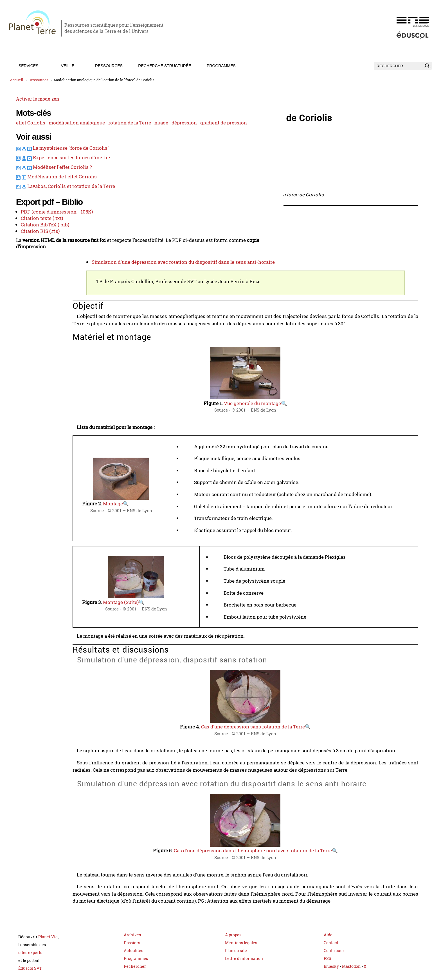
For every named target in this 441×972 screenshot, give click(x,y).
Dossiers (132, 922)
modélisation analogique (66, 124)
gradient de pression (32, 140)
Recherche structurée (164, 65)
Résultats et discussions (159, 239)
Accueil (16, 80)
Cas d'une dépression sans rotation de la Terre (283, 708)
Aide (328, 915)
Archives (132, 915)
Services (29, 65)
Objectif (141, 221)
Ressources (109, 65)
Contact (331, 922)
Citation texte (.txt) (34, 257)
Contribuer (334, 930)
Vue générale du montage (283, 392)
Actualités (133, 930)
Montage (165, 488)
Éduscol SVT (30, 948)
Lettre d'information (244, 938)
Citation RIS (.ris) (32, 270)
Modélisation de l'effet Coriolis (54, 209)
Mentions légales (241, 922)
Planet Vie (48, 916)
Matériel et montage (155, 230)
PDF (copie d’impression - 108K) (48, 251)
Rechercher (135, 946)
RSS (327, 938)
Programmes (221, 65)
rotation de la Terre (30, 132)
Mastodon (351, 946)
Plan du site (236, 930)
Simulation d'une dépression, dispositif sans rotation (198, 246)
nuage (61, 132)
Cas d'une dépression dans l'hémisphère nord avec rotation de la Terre (283, 835)
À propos (233, 915)
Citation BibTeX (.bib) (36, 263)
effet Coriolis (23, 124)
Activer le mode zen (31, 101)
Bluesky (331, 946)
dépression (83, 132)
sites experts (30, 932)
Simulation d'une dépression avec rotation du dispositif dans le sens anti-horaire (229, 255)
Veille (67, 65)
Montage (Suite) (173, 587)
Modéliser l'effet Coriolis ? (54, 200)
